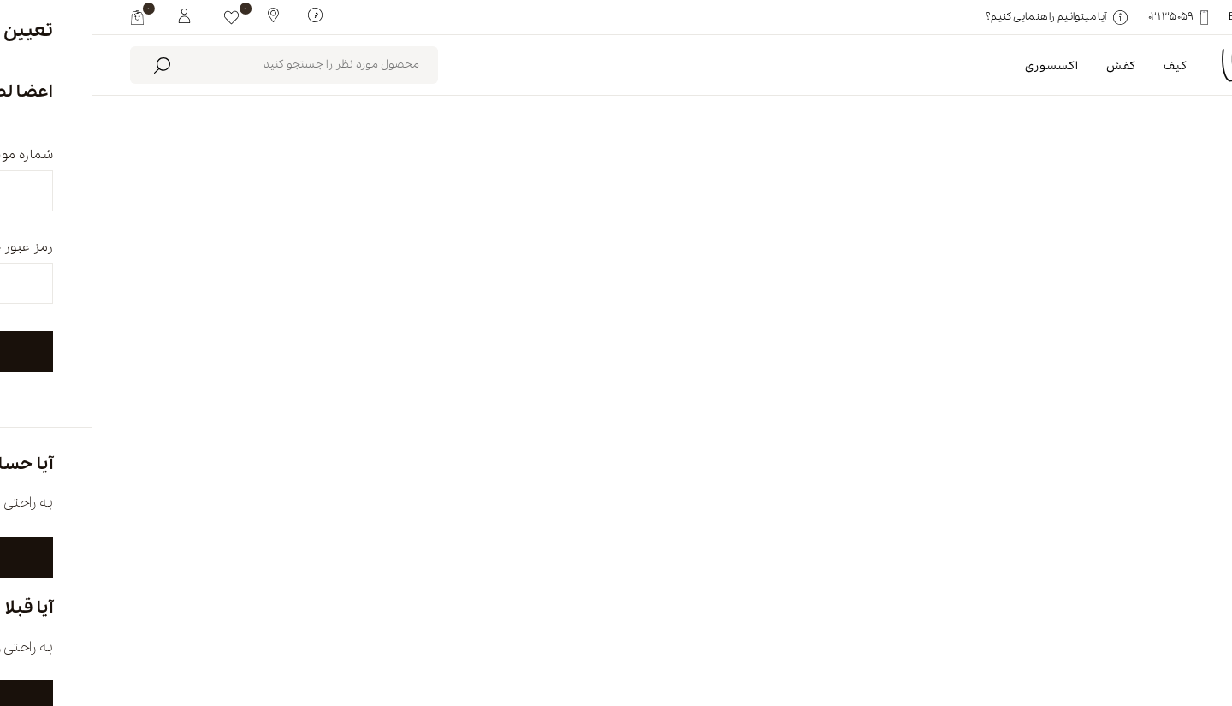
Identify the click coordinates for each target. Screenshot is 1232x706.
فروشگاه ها (705, 634)
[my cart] (45, 17)
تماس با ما (498, 634)
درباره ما (905, 634)
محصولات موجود (469, 188)
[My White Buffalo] (92, 14)
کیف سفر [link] (1144, 261)
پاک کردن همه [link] (1048, 261)
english (1090, 634)
